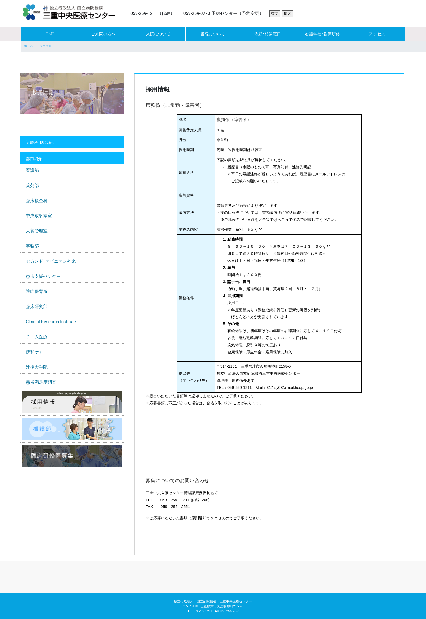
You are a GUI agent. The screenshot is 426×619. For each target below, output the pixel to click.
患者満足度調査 (41, 382)
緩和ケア (34, 352)
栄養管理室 (37, 230)
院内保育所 (37, 291)
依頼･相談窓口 (267, 33)
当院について (213, 33)
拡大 (287, 13)
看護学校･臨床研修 (322, 33)
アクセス (377, 33)
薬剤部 (32, 185)
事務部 (32, 246)
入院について (158, 33)
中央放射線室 (39, 215)
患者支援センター (43, 276)
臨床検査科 (37, 200)
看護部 (32, 170)
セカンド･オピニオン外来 (51, 261)
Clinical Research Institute (51, 321)
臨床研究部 (37, 306)
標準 (274, 13)
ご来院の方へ (103, 33)
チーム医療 (37, 336)
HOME (48, 33)
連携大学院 (37, 367)
